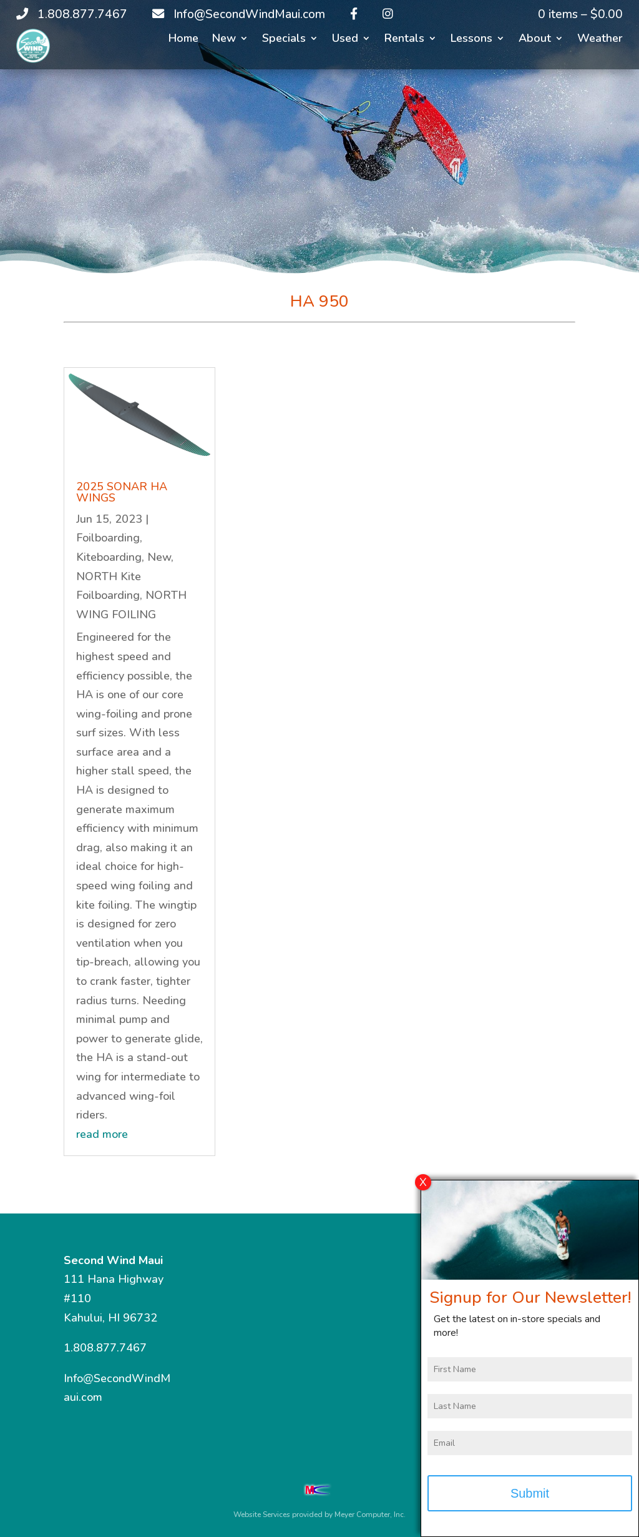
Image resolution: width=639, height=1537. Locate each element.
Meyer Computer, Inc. (370, 1515)
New (224, 40)
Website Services (261, 1515)
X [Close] (423, 1191)
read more (102, 1134)
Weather (600, 40)
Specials (284, 40)
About (535, 40)
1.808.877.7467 (105, 1347)
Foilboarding (108, 537)
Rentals (404, 40)
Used (345, 40)
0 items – (580, 14)
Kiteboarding (109, 557)
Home (183, 40)
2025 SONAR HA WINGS (121, 492)
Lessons (471, 40)
